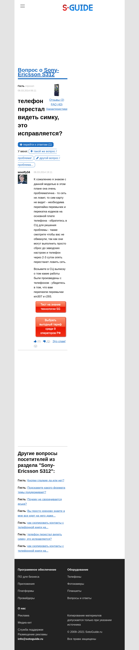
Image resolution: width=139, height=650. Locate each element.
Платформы (26, 591)
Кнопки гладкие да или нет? (45, 480)
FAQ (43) (57, 104)
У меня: (23, 151)
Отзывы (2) (56, 100)
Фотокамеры (75, 583)
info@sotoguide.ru (30, 639)
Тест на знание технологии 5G (50, 307)
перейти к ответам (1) (36, 144)
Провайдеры (26, 598)
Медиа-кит (25, 622)
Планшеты (74, 591)
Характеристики (56, 109)
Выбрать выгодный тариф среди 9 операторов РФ (50, 327)
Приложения (26, 583)
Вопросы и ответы (79, 598)
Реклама (23, 615)
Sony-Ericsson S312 (38, 72)
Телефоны (74, 576)
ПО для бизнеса (28, 576)
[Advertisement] (69, 35)
